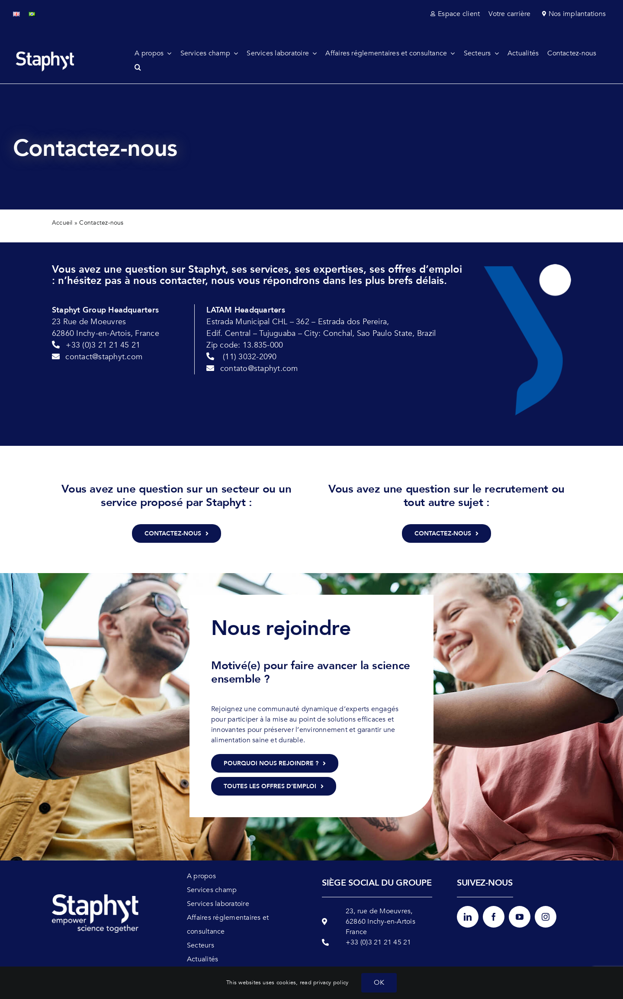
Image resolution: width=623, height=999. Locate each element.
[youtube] (519, 917)
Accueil (62, 223)
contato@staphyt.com (259, 368)
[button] (142, 67)
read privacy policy (324, 982)
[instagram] (545, 917)
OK (379, 982)
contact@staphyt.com (103, 356)
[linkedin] (467, 917)
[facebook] (493, 917)
